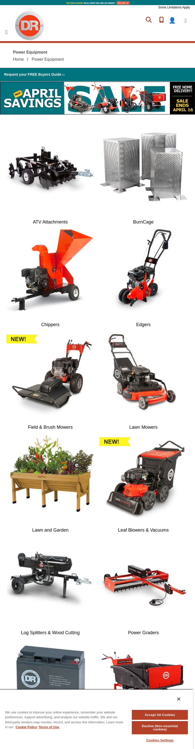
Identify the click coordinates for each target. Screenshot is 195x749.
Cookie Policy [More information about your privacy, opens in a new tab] (26, 727)
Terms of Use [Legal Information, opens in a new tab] (48, 727)
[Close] (178, 699)
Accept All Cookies (160, 715)
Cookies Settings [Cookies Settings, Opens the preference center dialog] (160, 740)
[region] (96, 719)
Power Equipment (48, 59)
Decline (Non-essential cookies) (160, 727)
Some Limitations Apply (174, 7)
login (175, 20)
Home (18, 59)
